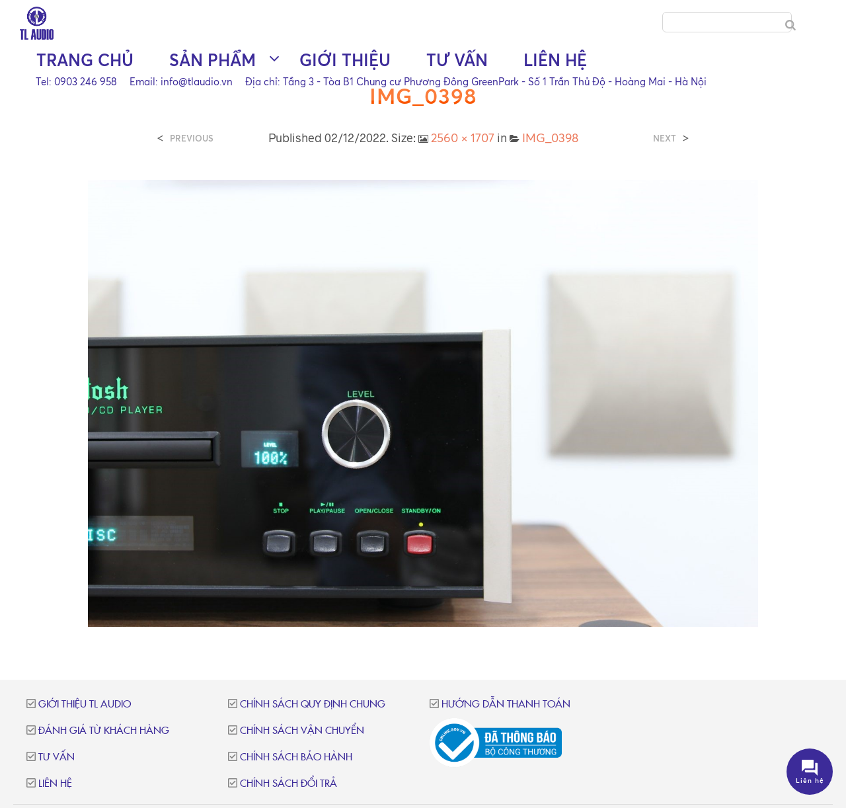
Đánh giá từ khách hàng (103, 731)
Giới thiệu (345, 60)
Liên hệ (555, 60)
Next (664, 138)
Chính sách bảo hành (296, 757)
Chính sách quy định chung (312, 704)
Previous (191, 138)
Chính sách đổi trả (288, 783)
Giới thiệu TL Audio (84, 704)
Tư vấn (457, 60)
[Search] (790, 25)
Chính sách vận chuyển (302, 731)
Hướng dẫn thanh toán (506, 704)
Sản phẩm (212, 60)
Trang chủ (85, 60)
